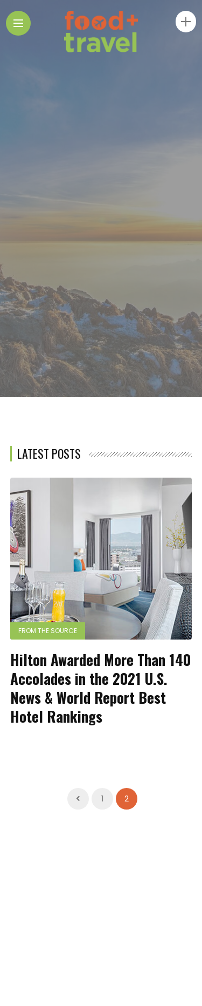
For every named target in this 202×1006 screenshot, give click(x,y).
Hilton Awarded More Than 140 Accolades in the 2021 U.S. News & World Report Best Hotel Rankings (100, 688)
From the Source (47, 630)
